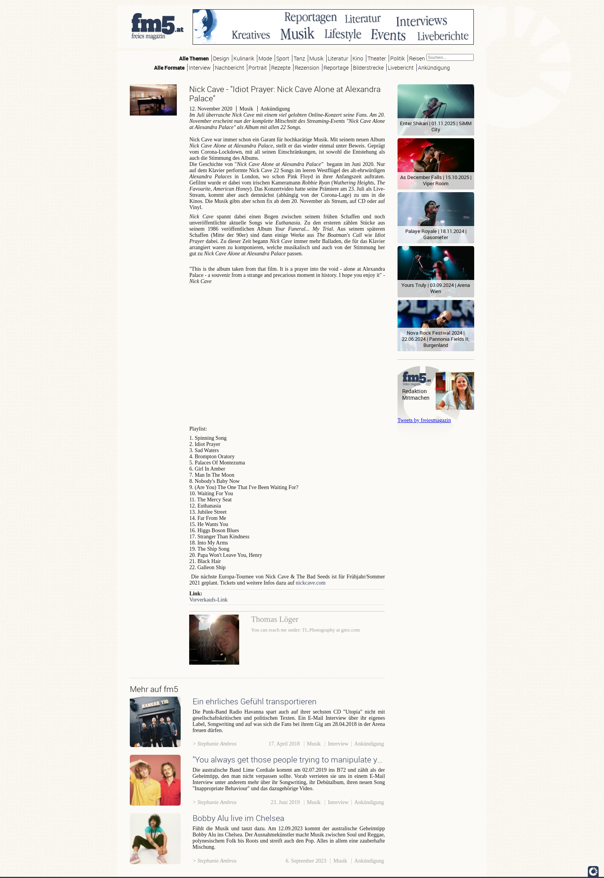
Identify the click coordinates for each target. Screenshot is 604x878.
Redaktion (414, 391)
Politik (397, 58)
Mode (265, 58)
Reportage (336, 67)
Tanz (299, 58)
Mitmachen (416, 397)
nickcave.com (310, 583)
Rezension (307, 67)
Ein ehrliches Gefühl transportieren (255, 701)
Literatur (338, 58)
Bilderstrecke (368, 67)
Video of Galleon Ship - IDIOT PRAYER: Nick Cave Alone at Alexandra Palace (287, 357)
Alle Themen (194, 58)
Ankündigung (434, 67)
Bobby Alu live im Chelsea (238, 818)
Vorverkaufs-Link (208, 600)
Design (221, 58)
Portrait (257, 67)
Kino (357, 58)
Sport (282, 58)
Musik (316, 58)
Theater (376, 58)
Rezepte (280, 67)
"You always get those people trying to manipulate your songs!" (305, 759)
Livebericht (401, 67)
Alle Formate (169, 67)
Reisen (417, 58)
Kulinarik (243, 58)
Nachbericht (229, 67)
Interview (200, 67)
